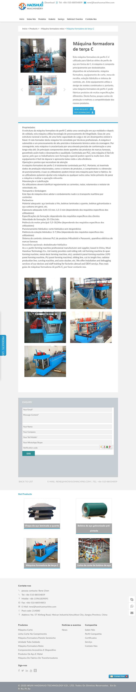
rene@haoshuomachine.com (99, 2)
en (111, 685)
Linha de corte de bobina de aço (94, 565)
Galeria (52, 19)
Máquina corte (25, 629)
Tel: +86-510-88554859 (69, 2)
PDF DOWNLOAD (84, 112)
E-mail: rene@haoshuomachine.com (69, 481)
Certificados (91, 637)
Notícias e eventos (75, 19)
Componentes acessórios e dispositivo (37, 649)
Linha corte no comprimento (32, 633)
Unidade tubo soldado (29, 641)
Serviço (61, 19)
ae (29, 688)
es (115, 685)
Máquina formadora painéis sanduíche (37, 637)
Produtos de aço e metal (30, 653)
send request (83, 109)
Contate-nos (90, 19)
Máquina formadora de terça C (42, 565)
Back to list (26, 481)
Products (33, 28)
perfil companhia (93, 633)
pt (26, 688)
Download (47, 2)
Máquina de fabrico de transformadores (38, 657)
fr (19, 688)
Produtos (42, 19)
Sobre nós (31, 19)
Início (22, 19)
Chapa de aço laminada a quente (42, 525)
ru (22, 688)
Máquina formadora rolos (52, 28)
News (64, 629)
